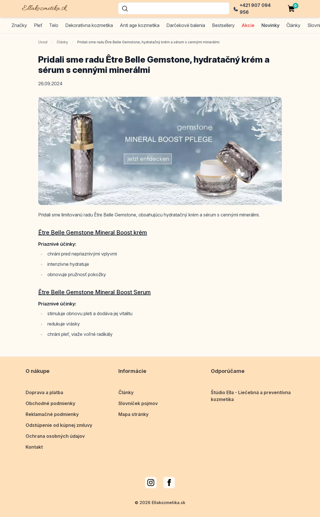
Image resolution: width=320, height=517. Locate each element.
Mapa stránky (133, 414)
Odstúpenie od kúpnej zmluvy (59, 425)
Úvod (42, 42)
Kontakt (34, 447)
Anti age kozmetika (139, 25)
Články (62, 42)
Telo (53, 25)
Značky (19, 25)
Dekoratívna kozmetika (89, 25)
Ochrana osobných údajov (55, 436)
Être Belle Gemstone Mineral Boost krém (92, 232)
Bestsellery (223, 25)
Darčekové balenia (185, 25)
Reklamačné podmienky (52, 414)
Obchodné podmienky (50, 403)
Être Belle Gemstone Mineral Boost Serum (94, 292)
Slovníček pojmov (138, 403)
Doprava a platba (44, 392)
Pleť (38, 25)
